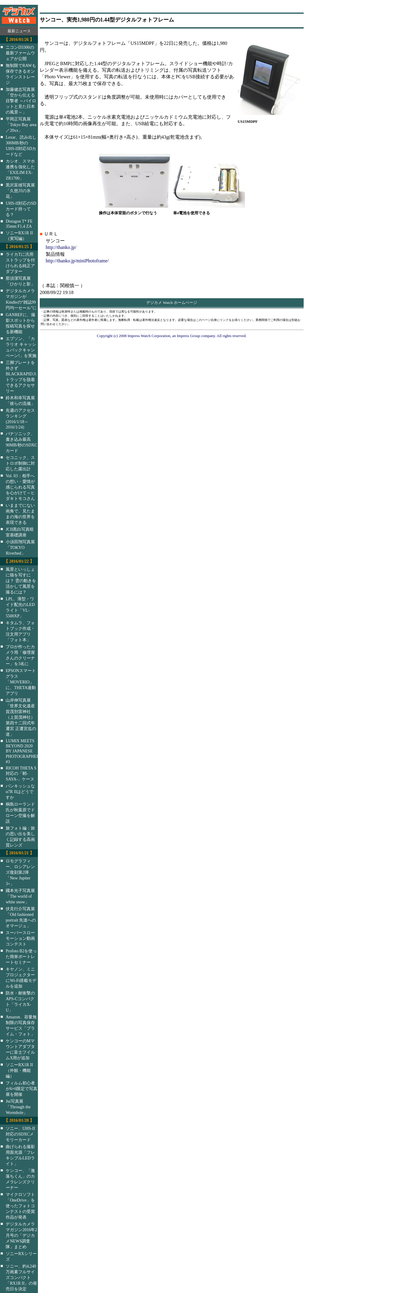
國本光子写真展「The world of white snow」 (20, 896)
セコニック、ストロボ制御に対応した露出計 (20, 463)
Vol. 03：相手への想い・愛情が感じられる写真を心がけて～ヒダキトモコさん (20, 487)
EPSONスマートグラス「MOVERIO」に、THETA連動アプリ (21, 682)
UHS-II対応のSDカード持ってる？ (21, 209)
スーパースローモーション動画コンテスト (20, 938)
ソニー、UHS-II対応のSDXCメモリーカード (20, 1134)
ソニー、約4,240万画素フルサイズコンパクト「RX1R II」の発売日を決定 (21, 1277)
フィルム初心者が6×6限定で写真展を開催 (21, 1089)
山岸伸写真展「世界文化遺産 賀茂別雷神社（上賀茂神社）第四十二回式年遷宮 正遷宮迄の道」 (21, 717)
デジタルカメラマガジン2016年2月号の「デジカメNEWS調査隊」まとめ (21, 1235)
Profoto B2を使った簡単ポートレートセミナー (21, 956)
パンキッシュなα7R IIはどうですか (20, 792)
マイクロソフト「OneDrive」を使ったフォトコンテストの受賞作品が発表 (20, 1205)
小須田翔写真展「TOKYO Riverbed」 (20, 547)
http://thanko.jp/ (61, 247)
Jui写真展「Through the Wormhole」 (18, 1107)
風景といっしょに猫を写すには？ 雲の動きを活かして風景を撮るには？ (21, 580)
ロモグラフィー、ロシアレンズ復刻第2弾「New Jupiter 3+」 (20, 872)
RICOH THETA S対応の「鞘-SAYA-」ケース (21, 773)
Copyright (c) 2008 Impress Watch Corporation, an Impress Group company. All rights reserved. (172, 335)
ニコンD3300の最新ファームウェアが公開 (20, 53)
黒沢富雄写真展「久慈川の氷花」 (20, 191)
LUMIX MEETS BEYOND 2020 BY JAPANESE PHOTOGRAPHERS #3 (26, 751)
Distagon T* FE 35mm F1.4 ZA (19, 224)
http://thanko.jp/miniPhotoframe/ (77, 260)
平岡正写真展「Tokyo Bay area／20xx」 (21, 125)
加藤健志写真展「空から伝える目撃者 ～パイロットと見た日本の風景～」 (21, 100)
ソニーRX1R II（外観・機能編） (19, 1070)
